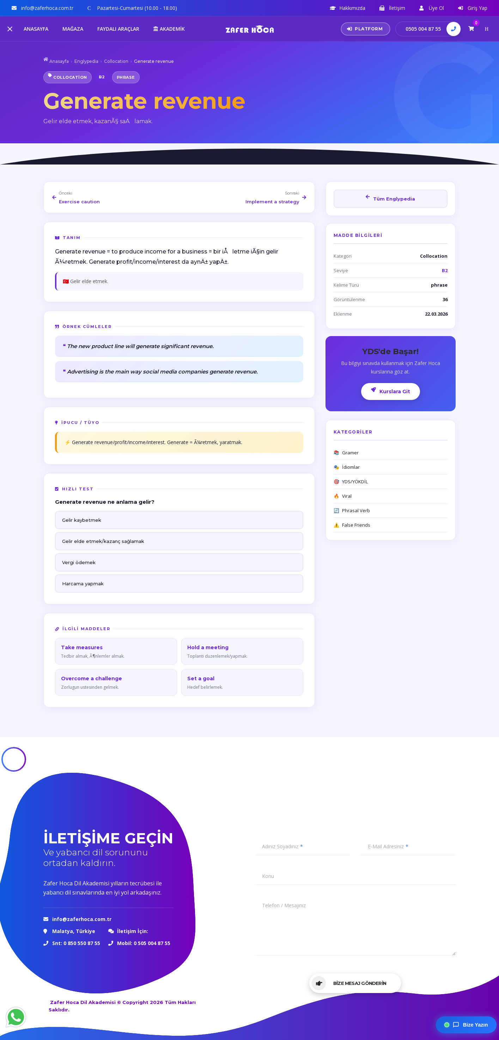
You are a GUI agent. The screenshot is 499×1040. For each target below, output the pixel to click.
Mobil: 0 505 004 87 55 (143, 943)
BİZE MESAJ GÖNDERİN (349, 983)
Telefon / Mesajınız (284, 905)
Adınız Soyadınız (280, 846)
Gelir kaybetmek (81, 520)
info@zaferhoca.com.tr (82, 919)
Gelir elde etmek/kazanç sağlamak (103, 541)
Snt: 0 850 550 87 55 (76, 943)
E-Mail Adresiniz (386, 846)
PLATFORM (365, 28)
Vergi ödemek (79, 562)
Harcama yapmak (83, 583)
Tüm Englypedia (390, 198)
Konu (268, 876)
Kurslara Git (390, 391)
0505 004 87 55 (423, 28)
